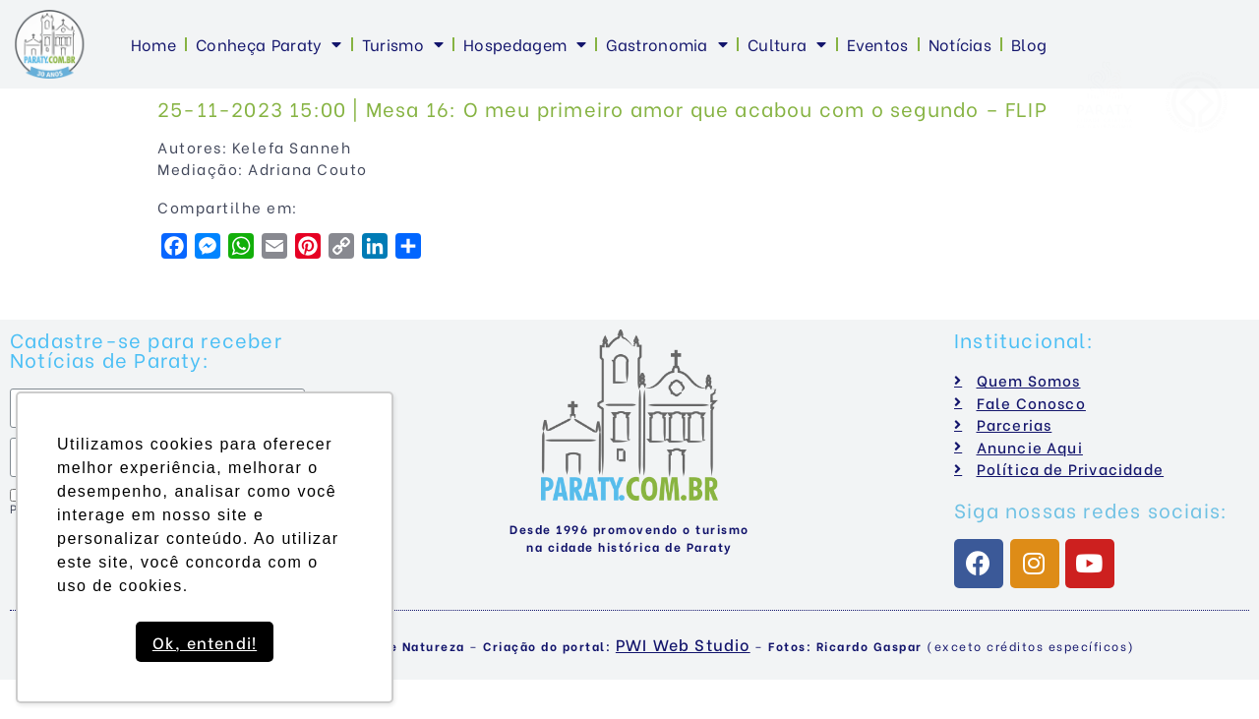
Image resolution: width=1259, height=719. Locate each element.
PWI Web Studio (683, 643)
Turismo (403, 44)
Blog (1029, 43)
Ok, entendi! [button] (204, 641)
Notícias (960, 43)
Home (153, 43)
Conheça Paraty (269, 44)
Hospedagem (524, 44)
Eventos (878, 43)
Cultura (787, 44)
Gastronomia (667, 44)
